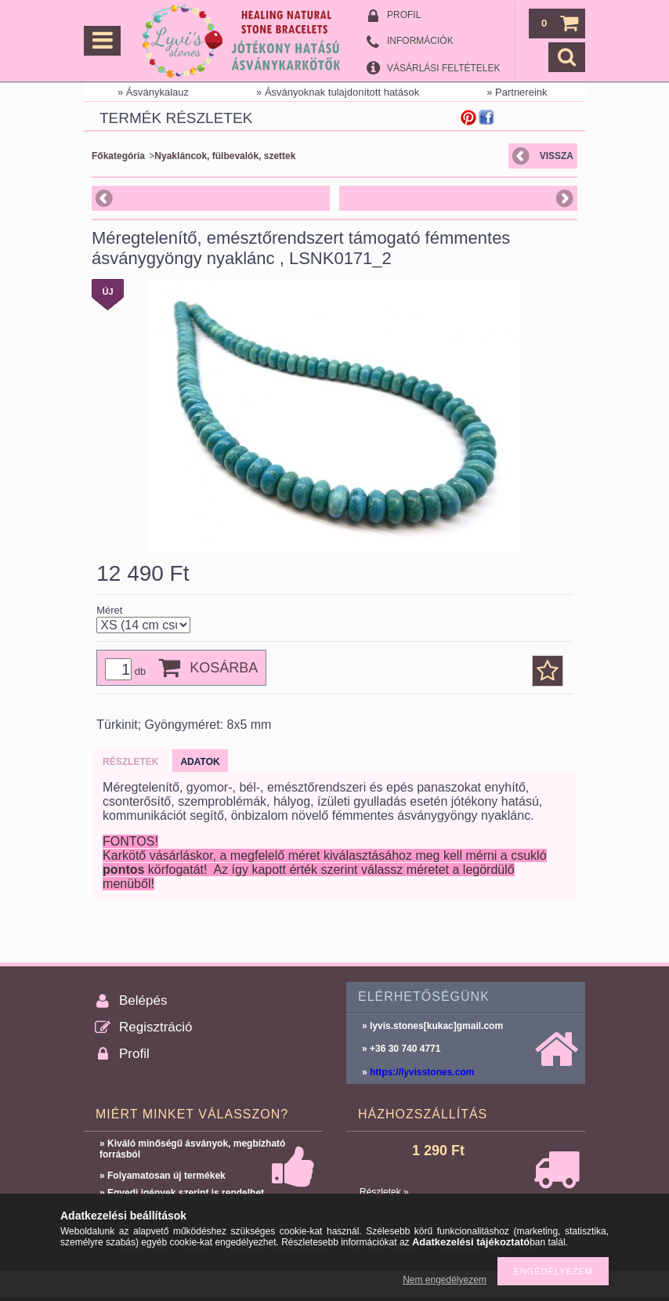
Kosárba (224, 668)
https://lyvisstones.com (422, 1072)
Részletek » (384, 1192)
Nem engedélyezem (444, 1279)
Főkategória (118, 155)
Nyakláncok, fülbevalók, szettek (224, 155)
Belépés (143, 1000)
